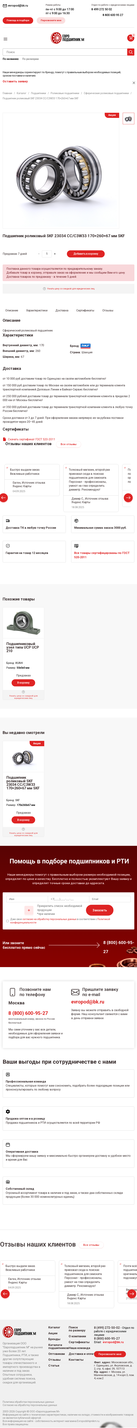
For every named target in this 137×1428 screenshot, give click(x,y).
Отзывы (54, 1360)
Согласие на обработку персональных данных (30, 1405)
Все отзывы (69, 444)
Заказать (100, 910)
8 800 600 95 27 (113, 15)
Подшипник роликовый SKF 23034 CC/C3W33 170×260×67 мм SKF (23, 783)
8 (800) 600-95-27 (28, 1013)
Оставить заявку (15, 81)
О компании (77, 1336)
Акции (52, 1333)
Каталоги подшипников (58, 1347)
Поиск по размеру (77, 1329)
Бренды (54, 1339)
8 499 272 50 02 (101, 9)
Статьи (53, 1365)
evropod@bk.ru (87, 1002)
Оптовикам (56, 1354)
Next (128, 499)
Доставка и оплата (83, 1354)
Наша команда (79, 1348)
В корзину (23, 683)
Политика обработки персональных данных (28, 1402)
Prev (5, 1295)
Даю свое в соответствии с (60, 921)
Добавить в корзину (85, 254)
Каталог (54, 1327)
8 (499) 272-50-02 (107, 1328)
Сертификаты (79, 1342)
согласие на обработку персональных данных (49, 919)
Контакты (76, 1360)
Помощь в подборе (19, 20)
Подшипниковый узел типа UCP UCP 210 (22, 648)
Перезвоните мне (53, 20)
